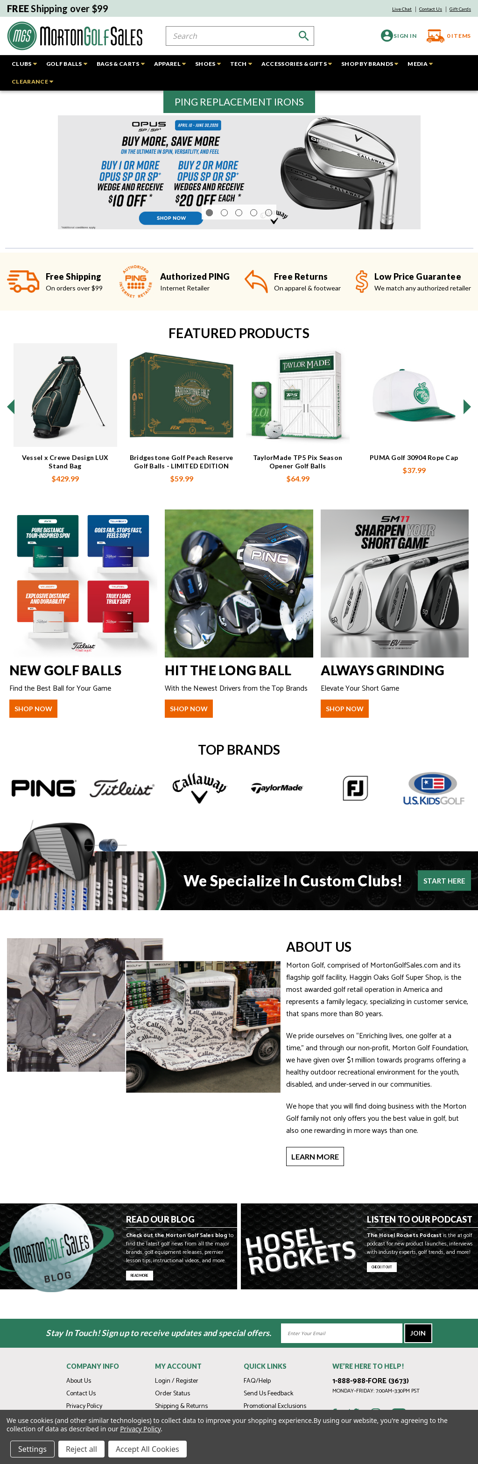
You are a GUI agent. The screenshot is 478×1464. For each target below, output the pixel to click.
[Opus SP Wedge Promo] (239, 185)
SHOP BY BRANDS (369, 63)
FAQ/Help (257, 1381)
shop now (33, 734)
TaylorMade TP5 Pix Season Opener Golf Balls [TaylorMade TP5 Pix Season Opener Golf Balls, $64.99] (297, 487)
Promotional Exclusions (275, 1406)
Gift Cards (460, 9)
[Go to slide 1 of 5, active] (209, 238)
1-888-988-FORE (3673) (370, 1381)
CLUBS (24, 63)
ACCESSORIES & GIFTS (296, 63)
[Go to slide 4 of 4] (10, 432)
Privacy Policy (84, 1406)
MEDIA (420, 63)
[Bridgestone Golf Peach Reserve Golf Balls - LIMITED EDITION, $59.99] (181, 421)
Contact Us (430, 9)
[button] (239, 102)
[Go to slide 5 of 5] (268, 238)
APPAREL (170, 63)
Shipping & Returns (181, 1406)
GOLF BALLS (66, 63)
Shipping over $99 (58, 8)
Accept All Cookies (147, 1449)
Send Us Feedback (268, 1393)
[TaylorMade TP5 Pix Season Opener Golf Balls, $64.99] (298, 421)
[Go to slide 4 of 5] (253, 238)
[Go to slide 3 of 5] (238, 238)
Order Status (172, 1393)
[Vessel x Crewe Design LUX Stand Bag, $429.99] (65, 421)
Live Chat (402, 9)
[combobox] (240, 36)
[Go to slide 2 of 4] (467, 432)
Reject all (81, 1449)
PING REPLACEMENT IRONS (239, 101)
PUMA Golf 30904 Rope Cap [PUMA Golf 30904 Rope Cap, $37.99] (414, 483)
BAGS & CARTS (121, 63)
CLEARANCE (32, 81)
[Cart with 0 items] (445, 36)
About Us (78, 1381)
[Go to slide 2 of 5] (224, 238)
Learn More (315, 1182)
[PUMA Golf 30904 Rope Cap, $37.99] (414, 421)
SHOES (208, 63)
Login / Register (176, 1381)
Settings (32, 1449)
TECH (241, 63)
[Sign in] (394, 36)
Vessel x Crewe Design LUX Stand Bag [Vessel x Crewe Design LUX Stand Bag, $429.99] (65, 487)
